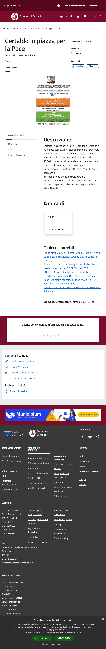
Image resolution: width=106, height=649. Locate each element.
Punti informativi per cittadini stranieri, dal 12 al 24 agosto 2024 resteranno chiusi (70, 281)
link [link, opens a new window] (79, 632)
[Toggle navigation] (5, 16)
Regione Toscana (12, 5)
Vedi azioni (92, 41)
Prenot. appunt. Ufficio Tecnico (38, 521)
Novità (16, 28)
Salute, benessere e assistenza (63, 489)
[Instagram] (84, 16)
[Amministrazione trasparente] (75, 5)
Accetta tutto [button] (42, 638)
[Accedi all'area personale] (58, 5)
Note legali (59, 524)
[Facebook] (70, 16)
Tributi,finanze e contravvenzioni (61, 475)
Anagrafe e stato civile (38, 458)
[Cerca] (100, 16)
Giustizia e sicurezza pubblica (63, 466)
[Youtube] (77, 16)
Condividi (78, 41)
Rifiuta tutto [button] (64, 638)
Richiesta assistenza (37, 542)
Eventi (83, 484)
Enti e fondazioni (9, 470)
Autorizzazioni (60, 496)
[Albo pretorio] (93, 5)
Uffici (4, 466)
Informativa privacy (63, 519)
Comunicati (85, 461)
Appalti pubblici (35, 478)
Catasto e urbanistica (37, 483)
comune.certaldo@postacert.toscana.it (20, 547)
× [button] (103, 619)
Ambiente (58, 482)
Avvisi (82, 466)
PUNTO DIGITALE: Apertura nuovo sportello (66, 272)
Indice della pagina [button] (16, 135)
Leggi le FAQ (33, 537)
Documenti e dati (10, 489)
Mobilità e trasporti (37, 488)
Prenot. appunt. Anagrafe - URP (35, 512)
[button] (53, 644)
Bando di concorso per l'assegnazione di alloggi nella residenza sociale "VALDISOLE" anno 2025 (71, 266)
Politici (5, 475)
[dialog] (53, 632)
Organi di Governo (10, 456)
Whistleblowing (61, 538)
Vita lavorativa (34, 468)
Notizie (25, 28)
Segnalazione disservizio (34, 530)
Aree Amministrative (11, 461)
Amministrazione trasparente (62, 512)
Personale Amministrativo (9, 482)
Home (6, 28)
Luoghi (83, 479)
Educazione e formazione (60, 457)
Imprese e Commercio (38, 473)
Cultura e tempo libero (38, 463)
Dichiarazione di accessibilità (61, 531)
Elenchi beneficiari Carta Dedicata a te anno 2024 (69, 276)
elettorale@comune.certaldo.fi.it (17, 562)
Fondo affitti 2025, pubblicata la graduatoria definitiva (72, 253)
